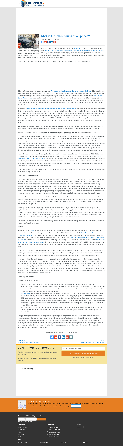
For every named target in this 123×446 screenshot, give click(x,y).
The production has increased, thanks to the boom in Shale (71, 91)
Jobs (19, 432)
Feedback (85, 442)
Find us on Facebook (53, 429)
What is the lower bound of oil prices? (65, 36)
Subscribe (41, 419)
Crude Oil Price (22, 427)
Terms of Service (44, 442)
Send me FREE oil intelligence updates (83, 353)
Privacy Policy (65, 442)
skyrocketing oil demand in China (93, 50)
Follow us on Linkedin (53, 432)
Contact (20, 437)
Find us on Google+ (53, 434)
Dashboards (21, 429)
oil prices (77, 48)
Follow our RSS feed (53, 437)
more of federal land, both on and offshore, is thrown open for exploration (52, 109)
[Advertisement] (59, 22)
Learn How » (76, 406)
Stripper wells (25, 293)
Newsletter (21, 434)
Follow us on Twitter (53, 427)
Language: (78, 424)
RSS (19, 439)
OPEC (33, 230)
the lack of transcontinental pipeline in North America (63, 50)
